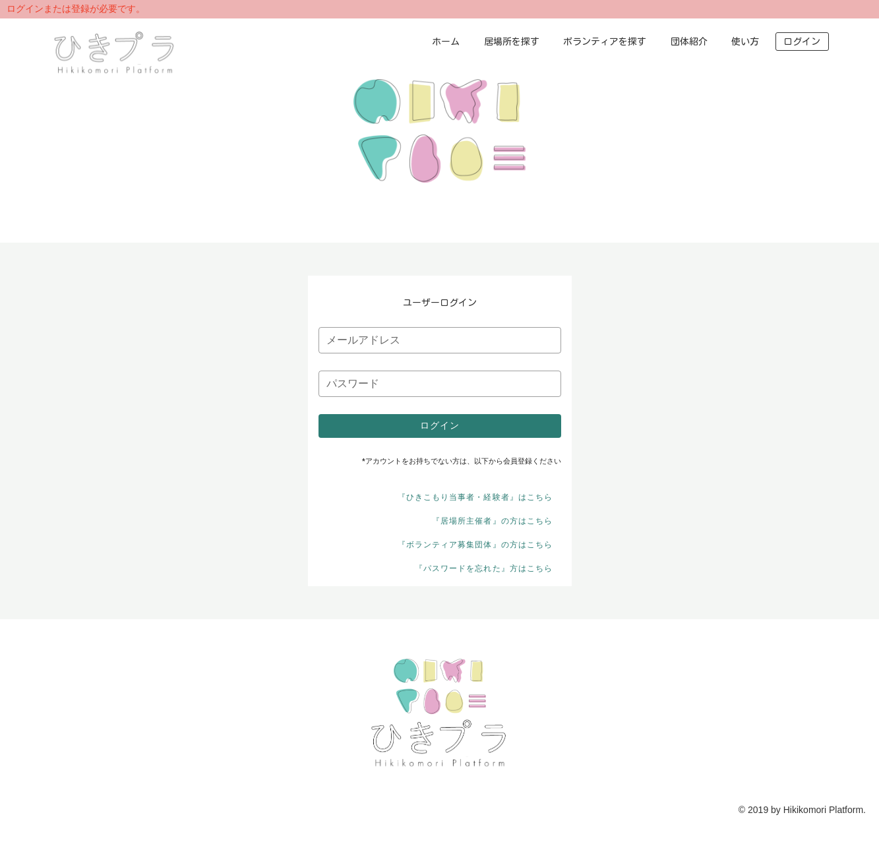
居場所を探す (511, 41)
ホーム (446, 41)
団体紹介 (689, 41)
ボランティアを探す (604, 41)
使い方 (745, 41)
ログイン (801, 41)
